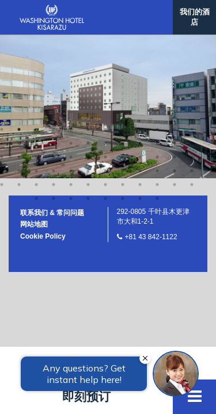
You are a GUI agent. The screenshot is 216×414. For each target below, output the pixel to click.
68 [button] (157, 55)
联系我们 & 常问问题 (52, 70)
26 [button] (19, 14)
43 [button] (105, 27)
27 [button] (36, 14)
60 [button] (192, 41)
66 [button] (122, 55)
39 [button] (36, 27)
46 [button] (157, 27)
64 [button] (88, 55)
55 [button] (105, 41)
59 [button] (174, 41)
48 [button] (192, 27)
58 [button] (157, 41)
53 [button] (71, 41)
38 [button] (19, 27)
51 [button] (36, 41)
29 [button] (71, 14)
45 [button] (140, 27)
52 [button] (53, 41)
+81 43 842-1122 (151, 94)
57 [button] (140, 41)
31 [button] (105, 14)
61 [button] (36, 55)
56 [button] (122, 41)
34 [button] (157, 14)
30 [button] (88, 14)
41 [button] (71, 27)
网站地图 (34, 81)
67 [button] (140, 55)
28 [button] (53, 14)
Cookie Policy (43, 93)
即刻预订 (86, 396)
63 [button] (71, 55)
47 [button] (174, 27)
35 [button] (174, 14)
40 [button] (53, 27)
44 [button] (122, 27)
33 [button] (140, 14)
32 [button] (122, 14)
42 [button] (88, 27)
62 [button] (53, 55)
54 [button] (88, 41)
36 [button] (192, 14)
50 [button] (19, 41)
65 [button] (105, 55)
